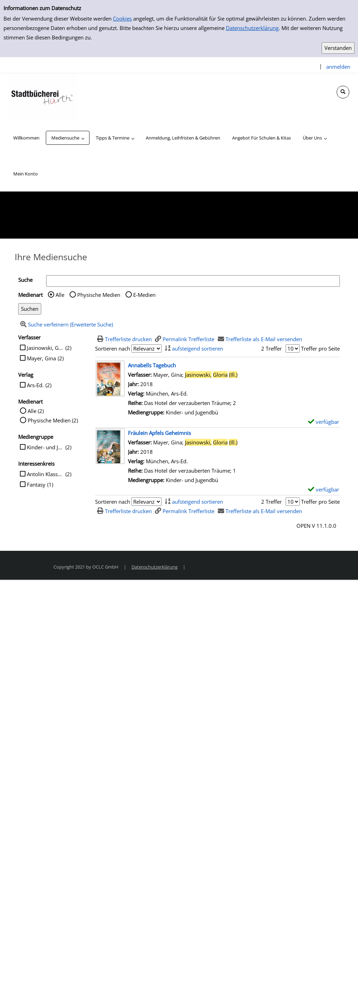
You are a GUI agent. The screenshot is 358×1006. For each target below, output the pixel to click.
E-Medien (144, 294)
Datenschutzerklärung (252, 27)
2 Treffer (271, 348)
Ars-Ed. (35, 385)
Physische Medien (98, 294)
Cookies (122, 18)
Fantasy (36, 484)
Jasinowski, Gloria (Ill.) (45, 347)
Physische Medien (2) (53, 420)
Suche (25, 279)
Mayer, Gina (41, 358)
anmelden (338, 66)
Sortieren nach (112, 348)
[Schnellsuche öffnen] (343, 92)
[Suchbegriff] (193, 281)
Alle (60, 294)
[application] (68, 138)
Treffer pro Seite (320, 348)
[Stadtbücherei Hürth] (42, 95)
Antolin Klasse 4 (45, 474)
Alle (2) (36, 410)
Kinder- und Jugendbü (45, 447)
